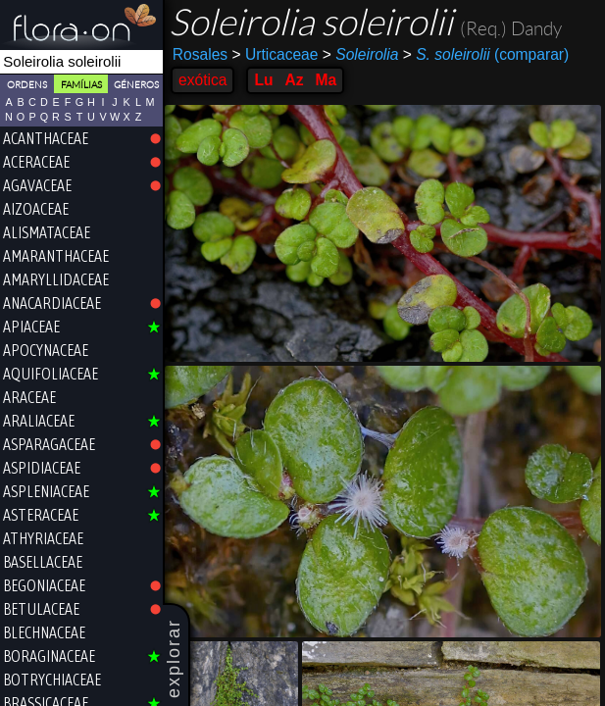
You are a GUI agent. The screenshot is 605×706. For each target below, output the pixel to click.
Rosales (200, 54)
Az (293, 80)
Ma (326, 80)
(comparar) (486, 55)
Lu (263, 80)
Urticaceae (274, 54)
